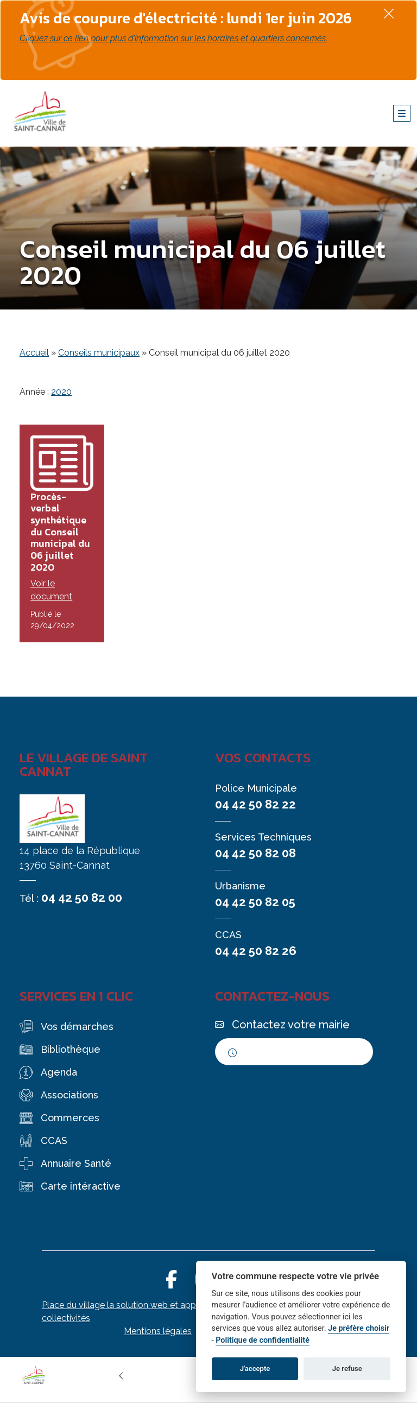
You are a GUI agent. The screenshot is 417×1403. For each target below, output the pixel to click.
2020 (61, 392)
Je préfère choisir (358, 1328)
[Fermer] (388, 13)
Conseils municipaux (99, 352)
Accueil (34, 352)
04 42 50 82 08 (255, 853)
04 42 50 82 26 (255, 951)
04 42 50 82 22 (255, 804)
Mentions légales (158, 1331)
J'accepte (255, 1368)
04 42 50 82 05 (255, 902)
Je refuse (347, 1368)
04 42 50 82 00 (81, 897)
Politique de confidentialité (262, 1340)
